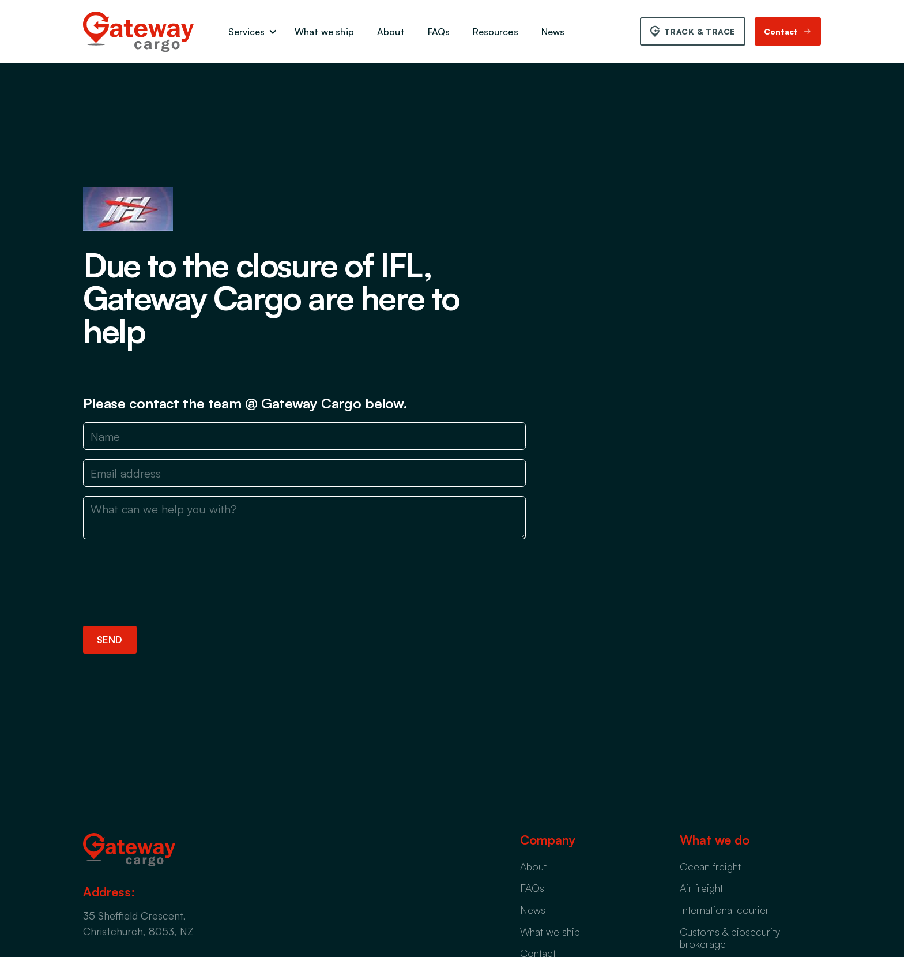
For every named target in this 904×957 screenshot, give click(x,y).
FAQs (439, 31)
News (553, 31)
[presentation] (170, 580)
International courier (724, 909)
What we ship (324, 31)
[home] (138, 32)
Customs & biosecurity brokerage (730, 938)
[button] (250, 32)
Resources (495, 31)
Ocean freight (710, 866)
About (391, 31)
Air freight (701, 887)
